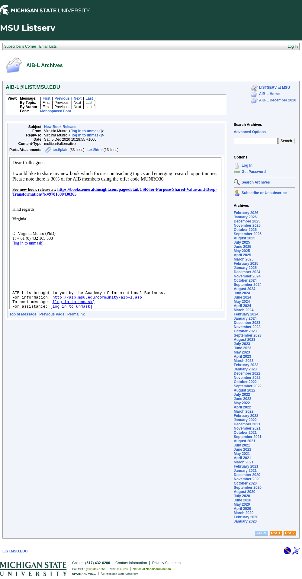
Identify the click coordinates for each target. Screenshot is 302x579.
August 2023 (244, 339)
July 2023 (242, 344)
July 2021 (242, 445)
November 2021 (247, 428)
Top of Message (23, 314)
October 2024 (245, 280)
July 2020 (242, 496)
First (46, 98)
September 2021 (248, 437)
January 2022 (245, 420)
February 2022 (246, 416)
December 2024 (247, 272)
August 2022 (244, 390)
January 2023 (245, 369)
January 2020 (245, 521)
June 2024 (242, 297)
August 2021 (244, 441)
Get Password (254, 172)
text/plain (61, 150)
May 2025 (242, 251)
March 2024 (243, 310)
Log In (247, 165)
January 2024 (245, 318)
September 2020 (248, 487)
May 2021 (242, 454)
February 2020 (246, 517)
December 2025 (247, 221)
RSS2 (289, 533)
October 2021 (245, 432)
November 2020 (247, 479)
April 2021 (242, 458)
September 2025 (248, 234)
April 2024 (242, 306)
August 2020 (244, 492)
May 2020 (242, 504)
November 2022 (247, 378)
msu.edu (122, 569)
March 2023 (243, 361)
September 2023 (248, 335)
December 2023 (247, 323)
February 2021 (246, 466)
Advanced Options (250, 132)
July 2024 (242, 293)
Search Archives (248, 125)
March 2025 (243, 259)
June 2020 (242, 500)
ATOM (261, 533)
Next (78, 98)
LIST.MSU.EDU (14, 551)
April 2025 (242, 255)
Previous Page (52, 314)
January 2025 (245, 268)
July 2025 (242, 242)
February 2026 (246, 213)
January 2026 (245, 217)
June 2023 (242, 348)
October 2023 (245, 331)
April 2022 (242, 407)
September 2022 (248, 386)
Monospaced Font (55, 111)
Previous (62, 98)
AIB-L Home (269, 94)
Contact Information (131, 563)
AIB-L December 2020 (277, 100)
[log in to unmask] (86, 131)
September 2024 (248, 285)
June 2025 (242, 247)
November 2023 (247, 327)
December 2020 (247, 475)
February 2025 (246, 263)
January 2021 (245, 471)
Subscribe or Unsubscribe (264, 193)
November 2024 (247, 276)
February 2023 (246, 365)
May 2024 (242, 301)
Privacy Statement (167, 563)
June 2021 (242, 449)
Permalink (76, 314)
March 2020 (243, 513)
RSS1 (276, 533)
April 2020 (242, 509)
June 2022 (242, 399)
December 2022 (247, 373)
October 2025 (245, 230)
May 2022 (242, 403)
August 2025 (244, 238)
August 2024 (244, 289)
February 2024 (246, 314)
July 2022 (242, 394)
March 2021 (243, 462)
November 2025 (247, 225)
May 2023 (242, 352)
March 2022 (243, 411)
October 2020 (245, 483)
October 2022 (245, 382)
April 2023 (242, 356)
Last (89, 98)
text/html (94, 150)
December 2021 (247, 424)
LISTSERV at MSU (274, 87)
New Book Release (60, 127)
